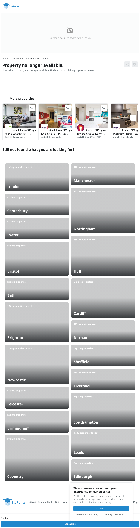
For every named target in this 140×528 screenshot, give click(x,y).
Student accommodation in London (30, 58)
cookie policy (104, 502)
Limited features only (87, 514)
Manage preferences (115, 514)
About (32, 502)
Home (5, 58)
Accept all (101, 508)
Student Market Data (49, 502)
